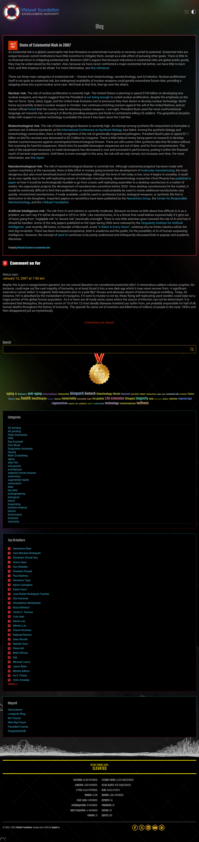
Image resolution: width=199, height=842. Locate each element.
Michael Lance (21, 662)
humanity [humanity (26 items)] (51, 399)
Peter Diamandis (17, 434)
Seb (15, 657)
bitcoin (12, 511)
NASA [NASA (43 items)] (151, 399)
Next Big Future (17, 722)
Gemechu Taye (21, 580)
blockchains (15, 514)
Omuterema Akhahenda (27, 603)
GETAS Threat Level (99, 767)
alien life (13, 462)
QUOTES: (105, 815)
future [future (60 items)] (191, 394)
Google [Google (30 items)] (18, 399)
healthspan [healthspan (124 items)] (39, 399)
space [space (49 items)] (90, 403)
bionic (11, 500)
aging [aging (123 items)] (10, 394)
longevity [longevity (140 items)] (142, 398)
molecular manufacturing (157, 170)
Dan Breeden (20, 566)
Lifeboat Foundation (55, 202)
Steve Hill (18, 648)
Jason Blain (20, 666)
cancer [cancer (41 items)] (142, 394)
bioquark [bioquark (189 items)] (77, 393)
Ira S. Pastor (20, 675)
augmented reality (18, 479)
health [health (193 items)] (26, 398)
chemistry (13, 521)
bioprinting (14, 504)
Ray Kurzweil (15, 441)
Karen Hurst (20, 589)
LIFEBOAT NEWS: (109, 780)
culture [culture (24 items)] (159, 394)
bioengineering (16, 493)
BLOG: (104, 790)
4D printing (14, 431)
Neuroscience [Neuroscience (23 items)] (158, 399)
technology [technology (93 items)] (112, 403)
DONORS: (88, 795)
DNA (10, 438)
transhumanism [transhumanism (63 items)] (128, 403)
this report (37, 157)
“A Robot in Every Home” (114, 227)
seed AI (63, 235)
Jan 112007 (13, 46)
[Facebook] (135, 827)
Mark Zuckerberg (18, 455)
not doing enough (98, 97)
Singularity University (20, 448)
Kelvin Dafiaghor (22, 585)
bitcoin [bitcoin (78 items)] (116, 394)
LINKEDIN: (79, 785)
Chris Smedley (21, 680)
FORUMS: (91, 815)
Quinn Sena (19, 562)
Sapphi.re (55, 827)
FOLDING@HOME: (79, 805)
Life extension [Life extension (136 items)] (114, 398)
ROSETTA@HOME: (78, 810)
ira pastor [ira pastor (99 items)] (98, 399)
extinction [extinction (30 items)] (183, 394)
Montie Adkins (21, 671)
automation (15, 483)
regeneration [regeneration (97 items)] (60, 403)
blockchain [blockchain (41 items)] (125, 394)
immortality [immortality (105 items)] (69, 399)
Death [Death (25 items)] (163, 394)
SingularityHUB (17, 731)
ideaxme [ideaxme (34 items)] (57, 399)
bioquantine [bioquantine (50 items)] (63, 394)
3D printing (14, 427)
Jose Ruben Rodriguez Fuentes (31, 594)
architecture (15, 469)
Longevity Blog (16, 713)
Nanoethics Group (138, 198)
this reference (100, 68)
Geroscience (15, 709)
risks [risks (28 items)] (76, 404)
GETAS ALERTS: (108, 785)
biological (13, 497)
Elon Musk (14, 445)
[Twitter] (141, 827)
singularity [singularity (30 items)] (82, 404)
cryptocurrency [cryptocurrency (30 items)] (151, 394)
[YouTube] (155, 827)
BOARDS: (105, 795)
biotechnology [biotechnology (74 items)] (104, 394)
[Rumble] (161, 827)
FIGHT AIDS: (82, 800)
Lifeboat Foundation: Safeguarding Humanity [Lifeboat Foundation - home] (91, 12)
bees (10, 486)
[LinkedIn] (148, 827)
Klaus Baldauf (21, 607)
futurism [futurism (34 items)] (11, 399)
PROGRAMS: (107, 805)
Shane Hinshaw (22, 630)
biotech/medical (17, 507)
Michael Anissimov (25, 248)
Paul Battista (20, 575)
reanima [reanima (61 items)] (173, 398)
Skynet (12, 452)
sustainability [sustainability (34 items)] (99, 404)
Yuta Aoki (18, 616)
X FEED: (79, 790)
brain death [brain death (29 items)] (135, 394)
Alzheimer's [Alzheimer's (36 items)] (22, 394)
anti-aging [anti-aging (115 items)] (35, 394)
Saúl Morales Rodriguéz (27, 553)
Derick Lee (19, 621)
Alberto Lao (19, 625)
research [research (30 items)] (71, 404)
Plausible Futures (18, 726)
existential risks (43, 248)
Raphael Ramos (22, 634)
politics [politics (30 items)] (165, 399)
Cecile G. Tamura (23, 612)
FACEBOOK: (78, 780)
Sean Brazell (20, 639)
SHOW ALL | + (13, 684)
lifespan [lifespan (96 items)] (130, 399)
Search (192, 349)
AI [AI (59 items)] (16, 394)
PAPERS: (105, 810)
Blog (100, 27)
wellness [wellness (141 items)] (142, 403)
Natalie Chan (20, 643)
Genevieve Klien (22, 548)
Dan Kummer (20, 598)
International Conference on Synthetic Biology (92, 130)
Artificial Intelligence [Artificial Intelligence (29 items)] (50, 394)
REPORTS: (106, 800)
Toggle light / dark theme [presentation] (193, 12)
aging (11, 459)
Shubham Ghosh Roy (25, 557)
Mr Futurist (14, 718)
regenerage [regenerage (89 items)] (185, 399)
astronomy (14, 476)
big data (13, 490)
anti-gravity (14, 466)
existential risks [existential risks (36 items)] (172, 394)
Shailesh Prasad (22, 571)
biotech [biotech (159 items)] (90, 393)
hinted (32, 109)
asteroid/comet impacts (22, 472)
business (13, 518)
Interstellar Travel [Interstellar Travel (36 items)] (84, 399)
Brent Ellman (20, 652)
